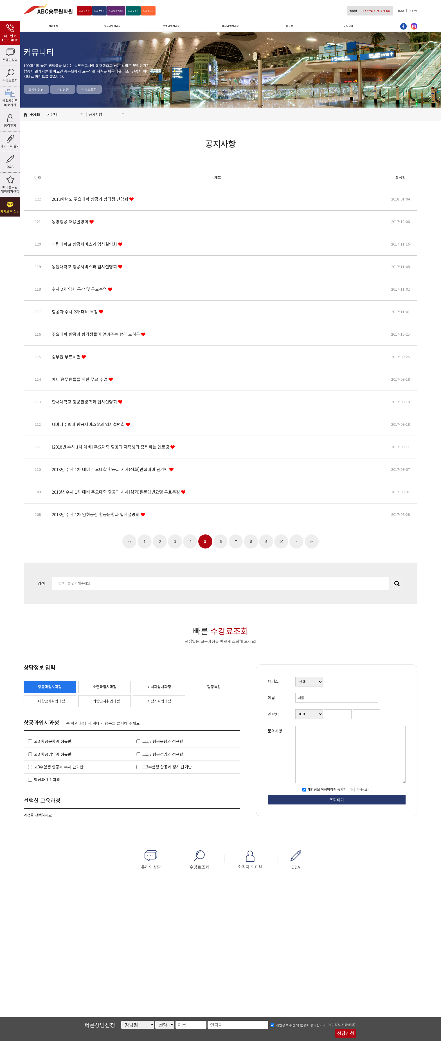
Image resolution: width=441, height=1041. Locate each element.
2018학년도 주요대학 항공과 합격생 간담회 (90, 199)
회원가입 (411, 10)
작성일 (400, 177)
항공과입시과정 (50, 686)
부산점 (173, 10)
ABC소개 (53, 26)
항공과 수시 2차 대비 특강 (75, 312)
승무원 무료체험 (67, 357)
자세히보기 (363, 790)
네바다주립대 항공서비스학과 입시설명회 (89, 424)
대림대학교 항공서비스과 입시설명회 (85, 244)
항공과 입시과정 (112, 26)
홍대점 (106, 10)
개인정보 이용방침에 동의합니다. (330, 789)
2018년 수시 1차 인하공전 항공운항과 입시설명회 (96, 514)
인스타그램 (414, 26)
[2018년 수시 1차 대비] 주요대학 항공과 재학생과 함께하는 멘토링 (111, 447)
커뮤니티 (348, 26)
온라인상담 (36, 89)
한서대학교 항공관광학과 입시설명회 (85, 402)
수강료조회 (89, 89)
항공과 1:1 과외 (47, 779)
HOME (34, 114)
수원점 (153, 10)
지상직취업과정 (159, 701)
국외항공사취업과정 (104, 701)
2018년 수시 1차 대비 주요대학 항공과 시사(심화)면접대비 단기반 (110, 469)
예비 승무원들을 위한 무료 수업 (80, 379)
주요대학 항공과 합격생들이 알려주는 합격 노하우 (96, 334)
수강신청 (63, 89)
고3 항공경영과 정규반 (52, 754)
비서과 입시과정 (230, 26)
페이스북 (403, 26)
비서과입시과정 (159, 686)
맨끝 (312, 541)
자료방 (289, 26)
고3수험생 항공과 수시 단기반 (59, 767)
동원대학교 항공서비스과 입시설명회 (85, 266)
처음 (129, 541)
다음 (296, 541)
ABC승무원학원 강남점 (48, 9)
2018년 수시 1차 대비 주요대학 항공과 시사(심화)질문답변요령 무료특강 (116, 492)
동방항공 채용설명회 (70, 221)
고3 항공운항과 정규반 (52, 741)
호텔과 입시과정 (171, 26)
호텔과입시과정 (104, 686)
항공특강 (214, 686)
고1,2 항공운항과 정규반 (162, 741)
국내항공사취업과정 (50, 701)
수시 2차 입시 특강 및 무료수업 (80, 289)
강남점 (86, 10)
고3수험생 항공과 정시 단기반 (167, 767)
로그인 (394, 10)
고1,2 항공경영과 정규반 (162, 754)
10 (281, 541)
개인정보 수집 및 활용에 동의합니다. (301, 1025)
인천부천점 (130, 10)
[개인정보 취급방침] (341, 1024)
